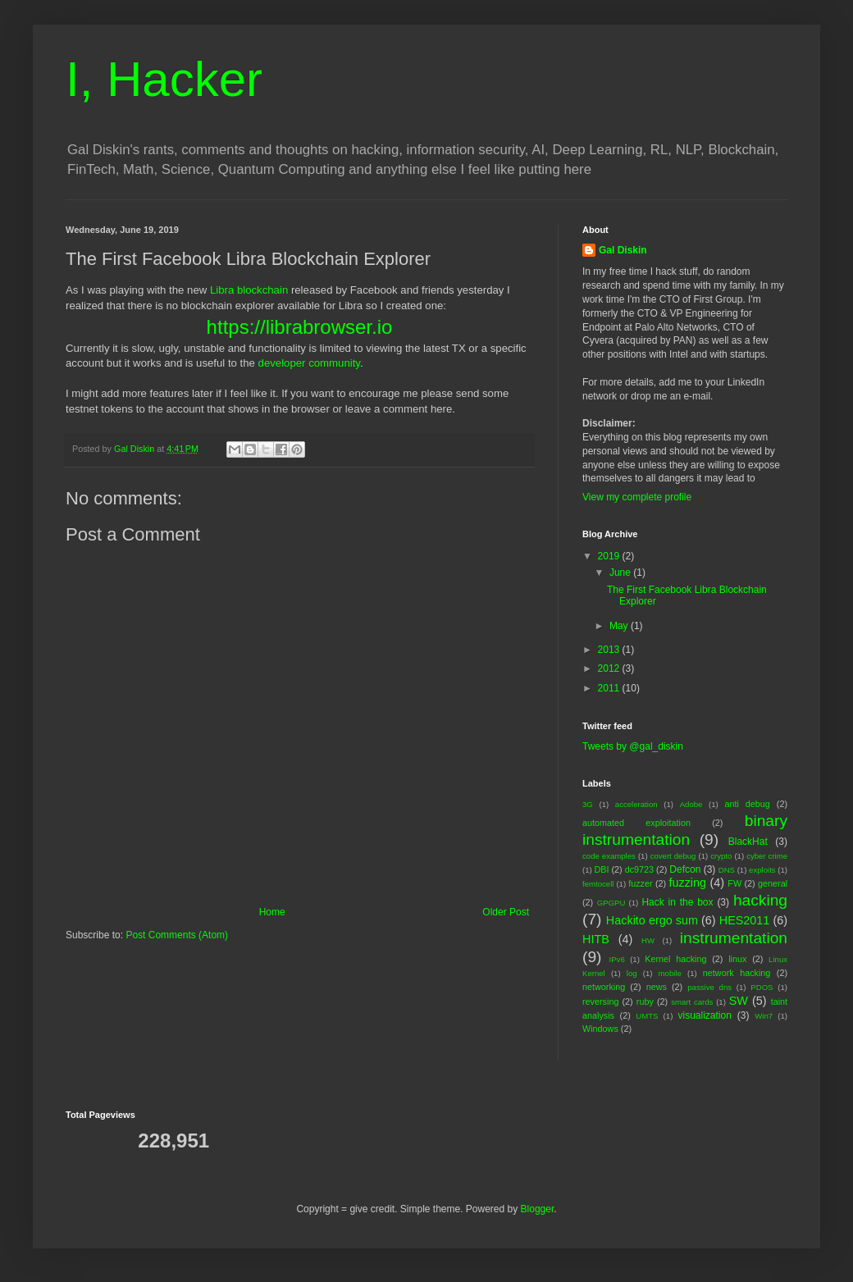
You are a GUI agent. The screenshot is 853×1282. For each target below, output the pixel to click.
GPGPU (611, 902)
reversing (600, 1001)
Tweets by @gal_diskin (632, 746)
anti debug (746, 804)
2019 (610, 556)
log (632, 973)
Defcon (684, 869)
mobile (670, 973)
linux (737, 959)
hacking (760, 900)
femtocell (598, 883)
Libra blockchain (249, 290)
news (656, 987)
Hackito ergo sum (652, 920)
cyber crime (766, 855)
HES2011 (744, 920)
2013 (610, 649)
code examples (609, 855)
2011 (610, 688)
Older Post (505, 912)
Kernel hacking (675, 959)
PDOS (761, 987)
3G (587, 804)
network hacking (736, 973)
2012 (610, 668)
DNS (726, 869)
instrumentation (733, 938)
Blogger (537, 1209)
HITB (595, 939)
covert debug (673, 855)
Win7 (764, 1015)
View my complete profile (636, 497)
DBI (601, 869)
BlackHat (748, 841)
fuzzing (687, 882)
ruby (645, 1001)
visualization (705, 1015)
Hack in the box (677, 902)
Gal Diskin (623, 250)
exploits (762, 869)
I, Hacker (164, 79)
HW (648, 940)
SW (738, 1000)
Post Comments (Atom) (176, 935)
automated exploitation (636, 823)
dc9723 (639, 869)
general (772, 883)
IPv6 (617, 959)
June (621, 572)
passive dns (709, 987)
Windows (600, 1028)
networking (603, 987)
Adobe (691, 804)
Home (272, 912)
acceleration (636, 804)
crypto (721, 855)
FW (734, 883)
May (620, 626)
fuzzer (640, 883)
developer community (309, 363)
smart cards (692, 1001)
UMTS (647, 1015)
